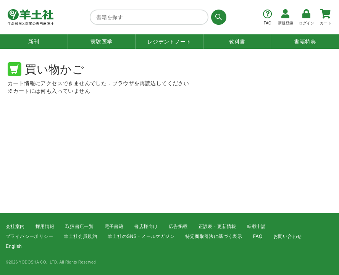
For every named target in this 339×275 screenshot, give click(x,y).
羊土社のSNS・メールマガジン (141, 236)
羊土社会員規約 (80, 236)
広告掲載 (178, 226)
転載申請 (256, 226)
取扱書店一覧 (79, 226)
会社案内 (15, 226)
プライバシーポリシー (29, 236)
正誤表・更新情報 (217, 226)
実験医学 (101, 42)
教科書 (237, 42)
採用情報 (45, 226)
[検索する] (217, 17)
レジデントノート (169, 42)
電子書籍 (114, 226)
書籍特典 (305, 42)
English (14, 246)
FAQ (258, 236)
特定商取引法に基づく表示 (213, 236)
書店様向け (146, 226)
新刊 (33, 42)
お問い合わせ (287, 236)
